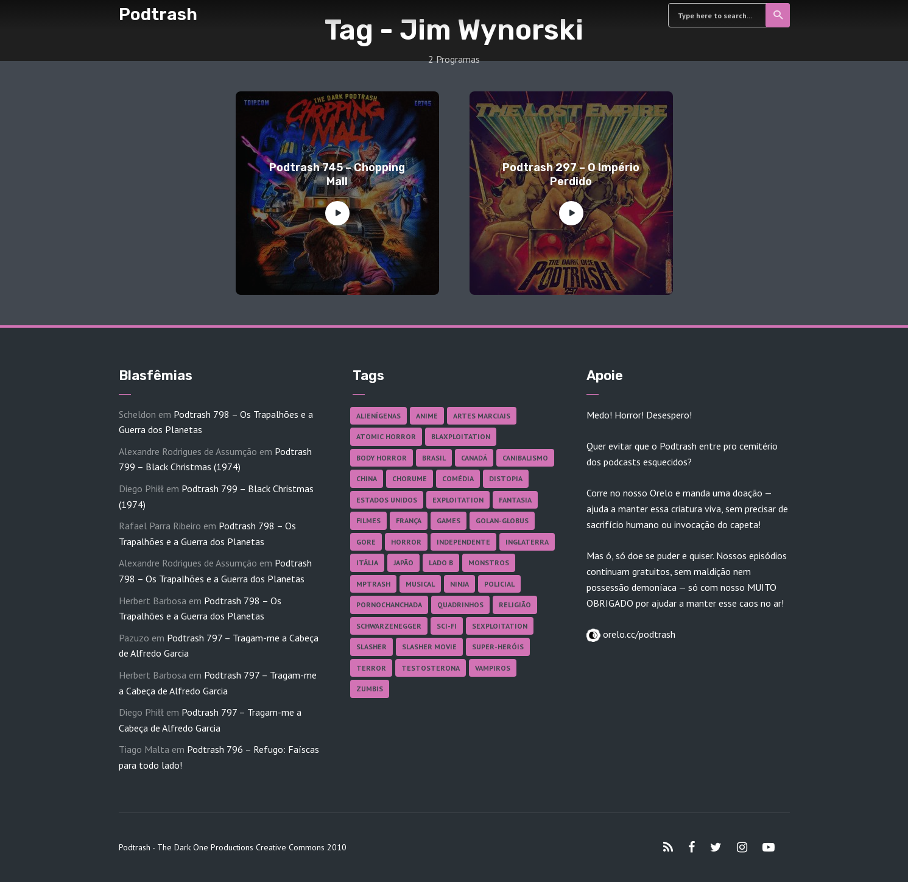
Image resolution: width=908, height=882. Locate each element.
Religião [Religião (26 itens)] (515, 604)
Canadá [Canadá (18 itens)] (474, 457)
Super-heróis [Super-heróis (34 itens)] (498, 646)
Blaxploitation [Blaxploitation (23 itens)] (460, 436)
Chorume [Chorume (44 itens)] (409, 478)
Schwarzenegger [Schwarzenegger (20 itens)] (388, 625)
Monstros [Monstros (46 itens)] (488, 562)
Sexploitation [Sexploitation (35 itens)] (499, 625)
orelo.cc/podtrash (637, 634)
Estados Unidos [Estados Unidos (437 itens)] (386, 499)
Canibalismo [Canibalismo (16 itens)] (525, 457)
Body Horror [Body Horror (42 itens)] (381, 457)
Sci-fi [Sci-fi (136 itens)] (447, 625)
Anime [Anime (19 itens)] (427, 415)
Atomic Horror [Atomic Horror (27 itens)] (386, 436)
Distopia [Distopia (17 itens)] (506, 478)
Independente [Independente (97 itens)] (463, 541)
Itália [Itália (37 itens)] (367, 562)
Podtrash (158, 14)
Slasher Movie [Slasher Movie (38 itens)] (429, 646)
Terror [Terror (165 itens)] (371, 667)
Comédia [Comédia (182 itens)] (458, 478)
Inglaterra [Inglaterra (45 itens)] (527, 541)
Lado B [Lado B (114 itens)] (441, 562)
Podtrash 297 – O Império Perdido (570, 174)
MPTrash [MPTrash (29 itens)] (373, 583)
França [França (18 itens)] (408, 520)
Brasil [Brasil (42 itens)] (434, 457)
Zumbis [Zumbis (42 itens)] (369, 688)
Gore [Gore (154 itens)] (366, 541)
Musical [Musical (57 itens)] (420, 583)
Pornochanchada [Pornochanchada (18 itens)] (389, 604)
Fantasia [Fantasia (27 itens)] (515, 499)
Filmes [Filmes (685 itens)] (368, 520)
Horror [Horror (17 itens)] (406, 541)
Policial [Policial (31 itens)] (499, 583)
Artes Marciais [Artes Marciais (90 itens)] (481, 415)
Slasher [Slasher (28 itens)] (371, 646)
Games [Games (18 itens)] (448, 520)
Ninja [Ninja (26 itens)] (459, 583)
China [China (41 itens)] (366, 478)
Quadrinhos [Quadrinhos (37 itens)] (460, 604)
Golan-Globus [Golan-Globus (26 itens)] (502, 520)
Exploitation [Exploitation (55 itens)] (458, 499)
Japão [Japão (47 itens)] (403, 562)
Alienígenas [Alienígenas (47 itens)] (378, 415)
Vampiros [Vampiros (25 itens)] (492, 667)
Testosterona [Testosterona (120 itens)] (430, 667)
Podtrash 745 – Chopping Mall (337, 174)
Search (778, 15)
